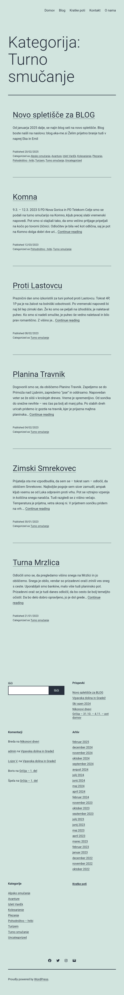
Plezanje (97, 156)
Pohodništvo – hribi (20, 920)
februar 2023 (80, 847)
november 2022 (82, 863)
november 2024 (82, 753)
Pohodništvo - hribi (23, 160)
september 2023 (83, 813)
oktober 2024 (81, 758)
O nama (110, 10)
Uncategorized (73, 160)
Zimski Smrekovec (44, 468)
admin (12, 751)
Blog (62, 10)
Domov (50, 10)
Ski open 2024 (81, 703)
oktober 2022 (81, 869)
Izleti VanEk (69, 156)
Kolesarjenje (84, 156)
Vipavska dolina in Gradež (89, 698)
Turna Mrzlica (36, 562)
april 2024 (78, 791)
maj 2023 (78, 830)
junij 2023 (78, 824)
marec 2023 (80, 841)
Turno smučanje (55, 160)
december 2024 (82, 747)
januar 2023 (80, 852)
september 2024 (83, 764)
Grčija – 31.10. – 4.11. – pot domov (90, 715)
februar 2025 (80, 741)
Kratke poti (77, 10)
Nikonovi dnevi (81, 709)
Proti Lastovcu (37, 285)
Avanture (57, 156)
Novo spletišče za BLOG (54, 114)
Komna (25, 196)
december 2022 (82, 858)
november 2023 (82, 802)
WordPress (41, 979)
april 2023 (78, 836)
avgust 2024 (80, 769)
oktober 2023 (81, 808)
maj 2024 (78, 786)
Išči (10, 683)
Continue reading (70, 232)
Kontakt (95, 10)
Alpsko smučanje (40, 156)
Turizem (39, 160)
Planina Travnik (39, 374)
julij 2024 (78, 775)
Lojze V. (13, 761)
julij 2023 (78, 819)
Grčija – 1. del (28, 770)
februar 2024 (80, 797)
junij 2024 (78, 780)
